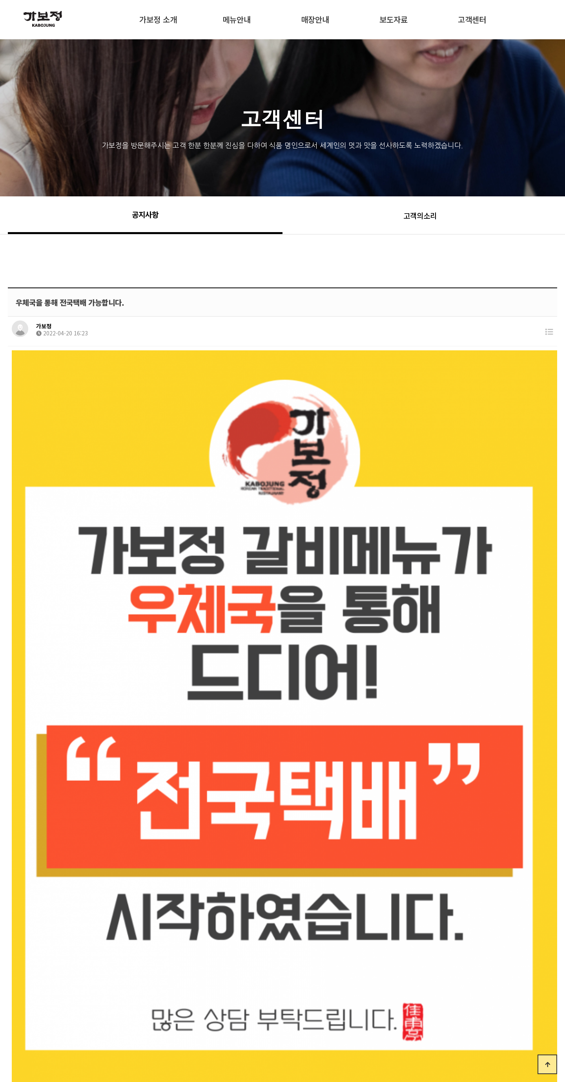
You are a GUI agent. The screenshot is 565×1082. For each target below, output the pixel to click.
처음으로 (32, 1024)
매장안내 (315, 18)
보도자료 (393, 18)
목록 (537, 944)
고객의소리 (420, 215)
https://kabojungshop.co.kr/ (294, 842)
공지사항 (145, 214)
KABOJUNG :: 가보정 (62, 19)
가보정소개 (83, 1024)
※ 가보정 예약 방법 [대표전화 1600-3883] (158, 907)
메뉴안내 (236, 18)
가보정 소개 (158, 18)
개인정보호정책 (143, 1024)
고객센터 (472, 18)
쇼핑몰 (158, 40)
